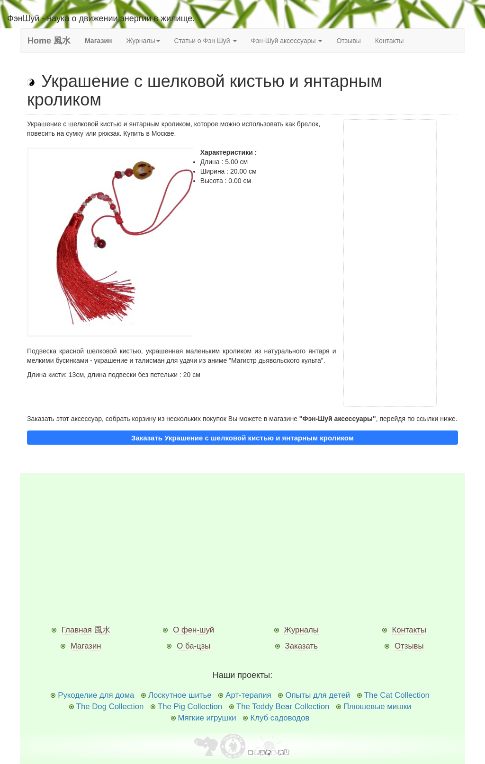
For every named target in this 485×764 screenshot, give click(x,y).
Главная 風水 (86, 629)
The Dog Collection (110, 706)
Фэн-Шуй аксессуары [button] (287, 40)
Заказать (301, 645)
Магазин (86, 645)
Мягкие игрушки (207, 717)
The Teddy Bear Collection (283, 706)
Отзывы (348, 40)
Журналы (301, 629)
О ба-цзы (193, 645)
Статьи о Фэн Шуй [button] (205, 40)
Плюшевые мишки (377, 706)
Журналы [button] (143, 40)
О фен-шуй (193, 629)
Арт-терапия (248, 695)
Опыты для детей (317, 695)
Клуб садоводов (279, 717)
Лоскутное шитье (180, 695)
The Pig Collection (190, 706)
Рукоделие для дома (96, 695)
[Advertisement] (390, 263)
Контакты (389, 40)
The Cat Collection (397, 695)
